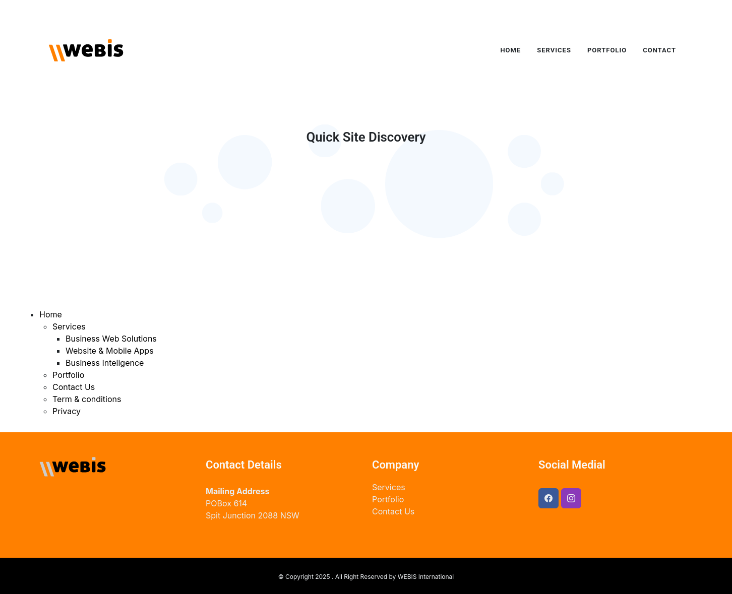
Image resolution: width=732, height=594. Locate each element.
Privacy (66, 411)
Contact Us (73, 387)
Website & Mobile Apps (110, 351)
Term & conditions (86, 399)
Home (50, 314)
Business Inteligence (105, 363)
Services (69, 326)
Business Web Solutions (111, 339)
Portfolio (68, 375)
